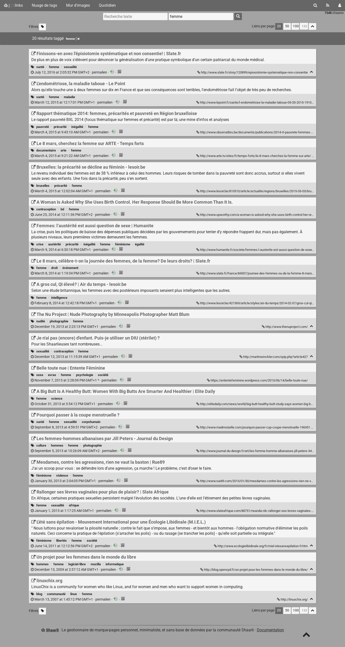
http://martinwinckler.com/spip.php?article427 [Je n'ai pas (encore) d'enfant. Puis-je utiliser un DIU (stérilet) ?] (273, 357)
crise (39, 244)
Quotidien (107, 5)
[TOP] (306, 635)
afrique (74, 505)
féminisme (122, 244)
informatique (115, 564)
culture (41, 445)
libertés (61, 540)
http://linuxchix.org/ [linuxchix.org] (292, 599)
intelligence (59, 298)
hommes (57, 445)
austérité (54, 244)
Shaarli (52, 630)
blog (39, 594)
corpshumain (91, 422)
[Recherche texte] (135, 16)
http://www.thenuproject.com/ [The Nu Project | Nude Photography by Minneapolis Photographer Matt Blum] (285, 327)
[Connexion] (339, 5)
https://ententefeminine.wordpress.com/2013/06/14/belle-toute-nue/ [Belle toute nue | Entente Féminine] (257, 380)
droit (54, 268)
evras (52, 375)
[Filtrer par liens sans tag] (42, 27)
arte (63, 150)
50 (287, 26)
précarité (60, 127)
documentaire (46, 150)
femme (54, 67)
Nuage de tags (44, 5)
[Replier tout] (312, 26)
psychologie (84, 375)
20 (279, 26)
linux (73, 594)
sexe (39, 375)
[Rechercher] (315, 5)
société (103, 375)
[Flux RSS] (327, 5)
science (56, 398)
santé (40, 67)
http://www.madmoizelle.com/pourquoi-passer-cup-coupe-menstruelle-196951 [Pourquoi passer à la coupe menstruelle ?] (253, 427)
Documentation (270, 630)
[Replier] (311, 72)
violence (62, 475)
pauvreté (42, 127)
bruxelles (42, 186)
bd (62, 209)
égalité (139, 244)
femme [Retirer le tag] (72, 38)
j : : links (13, 5)
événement (70, 268)
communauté (56, 594)
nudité (40, 321)
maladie (69, 97)
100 (296, 26)
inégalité (77, 127)
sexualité (70, 67)
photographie (59, 321)
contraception (46, 209)
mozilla (96, 564)
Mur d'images (78, 5)
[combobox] (201, 16)
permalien (69, 72)
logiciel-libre (77, 564)
